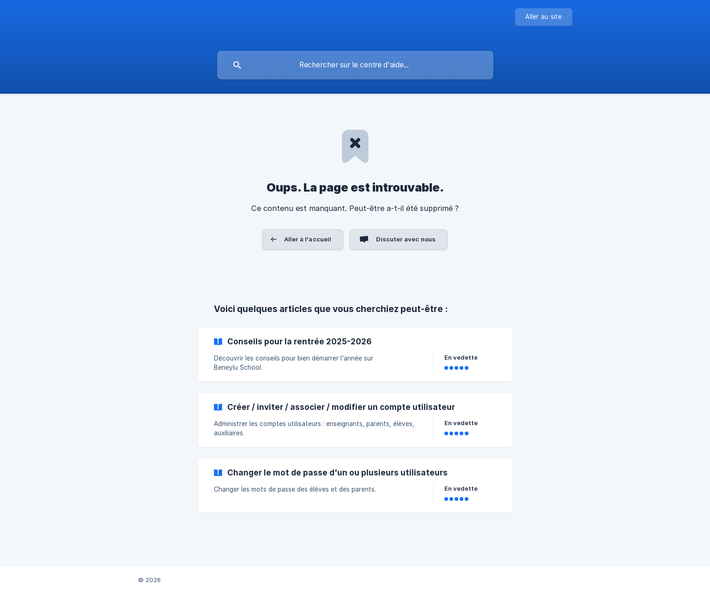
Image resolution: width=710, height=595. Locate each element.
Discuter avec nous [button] (406, 239)
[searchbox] (355, 65)
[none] (543, 17)
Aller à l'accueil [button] (308, 239)
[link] (355, 354)
